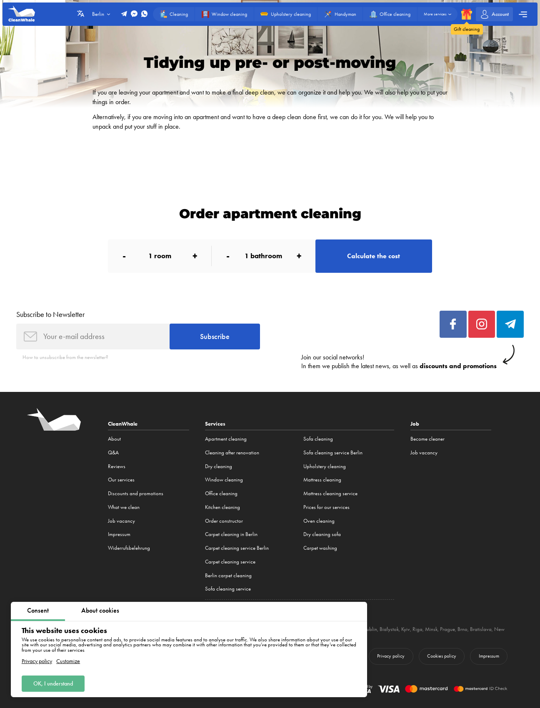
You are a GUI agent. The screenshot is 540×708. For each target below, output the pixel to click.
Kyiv (405, 629)
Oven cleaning (319, 521)
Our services (121, 479)
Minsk (431, 629)
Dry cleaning (218, 466)
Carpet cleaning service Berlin (237, 548)
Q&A (113, 452)
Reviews (116, 466)
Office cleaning (221, 493)
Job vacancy (121, 521)
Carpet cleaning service (230, 561)
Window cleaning (224, 479)
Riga (417, 629)
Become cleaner (427, 439)
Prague (447, 629)
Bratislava (481, 629)
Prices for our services (326, 507)
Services (215, 424)
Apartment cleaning (226, 439)
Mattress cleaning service (330, 493)
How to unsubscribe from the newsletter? (65, 357)
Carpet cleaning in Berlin (231, 534)
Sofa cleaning (318, 439)
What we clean (124, 507)
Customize (68, 662)
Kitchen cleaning (222, 507)
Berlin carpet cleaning (228, 575)
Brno (463, 629)
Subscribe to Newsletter (50, 314)
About (114, 439)
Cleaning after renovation (232, 452)
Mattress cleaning (322, 479)
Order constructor (224, 521)
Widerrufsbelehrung (129, 548)
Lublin (371, 629)
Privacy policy (37, 662)
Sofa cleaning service (228, 589)
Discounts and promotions (135, 493)
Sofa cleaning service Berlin (332, 452)
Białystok (389, 629)
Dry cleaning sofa (322, 534)
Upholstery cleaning (324, 466)
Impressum (119, 534)
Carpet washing (320, 548)
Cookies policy (441, 656)
